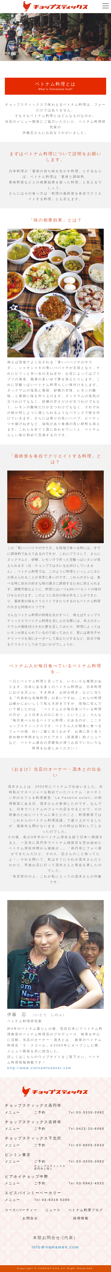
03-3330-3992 (90, 1112)
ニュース (53, 1210)
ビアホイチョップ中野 (26, 1177)
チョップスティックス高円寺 (33, 1105)
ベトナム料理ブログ (85, 1210)
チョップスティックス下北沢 (33, 1138)
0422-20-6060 (90, 1128)
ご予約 (40, 1112)
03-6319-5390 (56, 1200)
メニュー (12, 1112)
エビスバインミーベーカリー (33, 1193)
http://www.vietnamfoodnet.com (39, 1068)
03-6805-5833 (90, 1145)
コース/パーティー (21, 1210)
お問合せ (30, 1218)
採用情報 (81, 1218)
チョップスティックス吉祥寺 (33, 1122)
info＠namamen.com (55, 1247)
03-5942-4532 (90, 1183)
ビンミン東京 (18, 1155)
